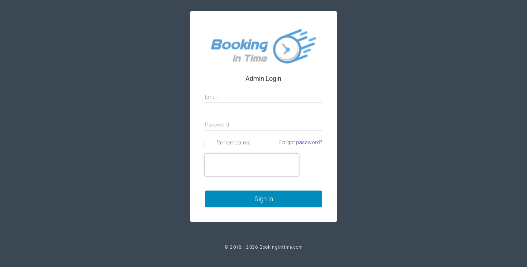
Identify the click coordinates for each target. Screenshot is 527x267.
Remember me (233, 143)
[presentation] (252, 165)
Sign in (263, 199)
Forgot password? (300, 142)
